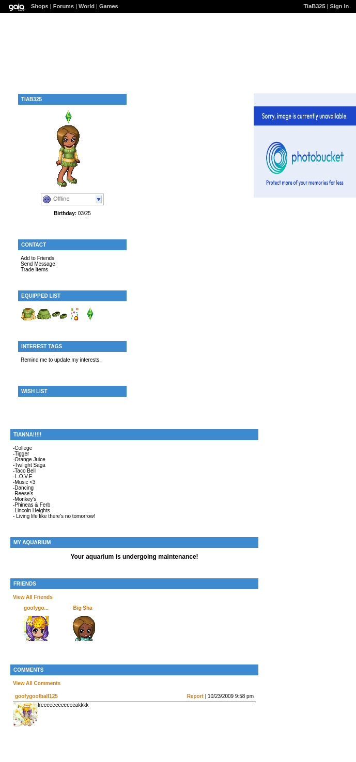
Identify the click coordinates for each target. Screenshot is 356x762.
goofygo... (36, 608)
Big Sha (82, 608)
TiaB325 (315, 6)
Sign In (339, 6)
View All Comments (36, 683)
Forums (63, 6)
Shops (40, 6)
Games (108, 6)
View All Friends (33, 597)
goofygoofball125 (36, 696)
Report (195, 696)
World (87, 6)
